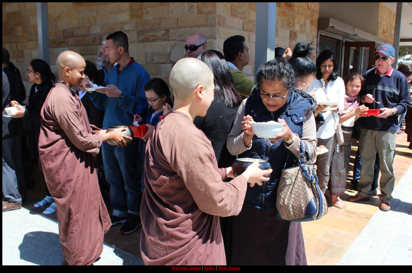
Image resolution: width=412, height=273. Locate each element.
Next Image (229, 267)
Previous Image (186, 267)
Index (209, 267)
